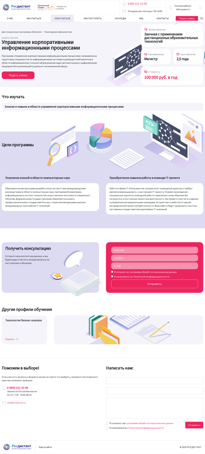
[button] (180, 7)
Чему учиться (62, 18)
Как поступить (92, 18)
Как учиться (34, 18)
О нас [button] (10, 18)
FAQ (141, 18)
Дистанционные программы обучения (21, 31)
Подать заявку (186, 18)
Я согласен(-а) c (145, 272)
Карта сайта (45, 447)
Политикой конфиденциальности (151, 276)
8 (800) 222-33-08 (17, 387)
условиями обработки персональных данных (153, 272)
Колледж (120, 18)
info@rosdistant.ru (16, 402)
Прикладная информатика (58, 31)
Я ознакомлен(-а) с (141, 276)
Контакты (163, 18)
